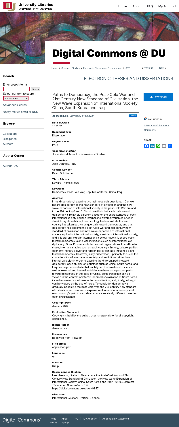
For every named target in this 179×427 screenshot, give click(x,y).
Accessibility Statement (115, 418)
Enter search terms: (15, 84)
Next (161, 68)
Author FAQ (10, 166)
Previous (148, 68)
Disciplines (10, 139)
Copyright (65, 422)
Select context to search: (19, 93)
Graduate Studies (70, 68)
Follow (133, 116)
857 (127, 68)
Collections (10, 134)
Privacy (53, 422)
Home (55, 68)
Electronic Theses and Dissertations (102, 68)
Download (158, 96)
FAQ (76, 418)
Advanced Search (15, 105)
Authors (8, 144)
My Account (90, 418)
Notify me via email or (20, 112)
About (65, 418)
